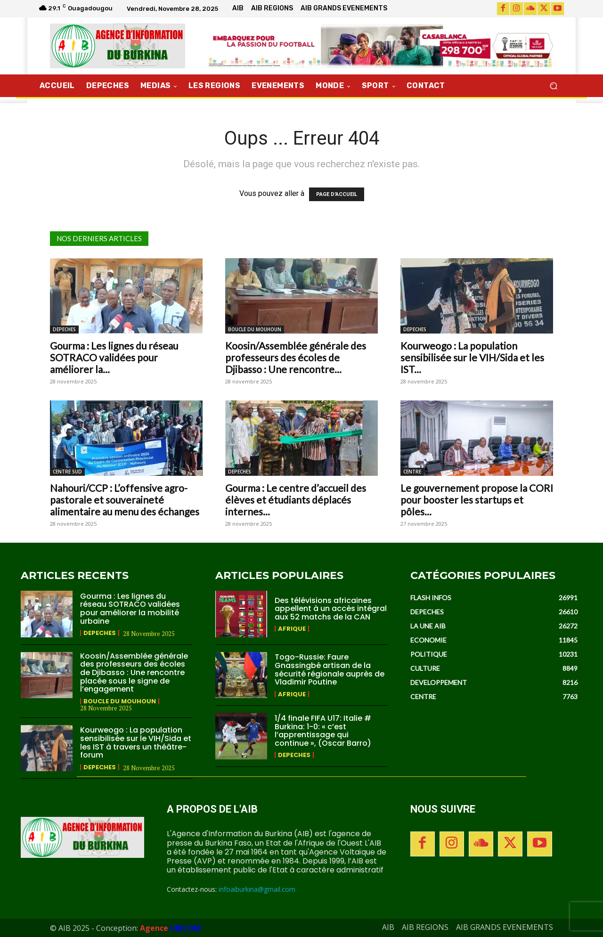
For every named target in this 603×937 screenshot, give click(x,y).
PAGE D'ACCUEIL (336, 194)
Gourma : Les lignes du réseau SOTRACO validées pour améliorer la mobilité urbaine (130, 609)
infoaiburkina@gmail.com (257, 889)
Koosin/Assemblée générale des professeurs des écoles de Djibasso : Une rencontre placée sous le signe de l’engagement (134, 672)
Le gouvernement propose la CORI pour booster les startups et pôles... (476, 499)
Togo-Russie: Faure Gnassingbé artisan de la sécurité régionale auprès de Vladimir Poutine (329, 669)
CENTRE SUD (67, 471)
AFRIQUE (292, 629)
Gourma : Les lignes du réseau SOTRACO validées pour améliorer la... (114, 357)
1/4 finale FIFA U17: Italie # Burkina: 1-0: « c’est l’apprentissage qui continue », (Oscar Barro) (323, 731)
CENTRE (412, 471)
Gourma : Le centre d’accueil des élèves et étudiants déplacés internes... (295, 499)
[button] (553, 86)
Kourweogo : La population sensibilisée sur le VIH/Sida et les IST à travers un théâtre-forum (135, 742)
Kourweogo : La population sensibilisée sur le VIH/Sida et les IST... (472, 357)
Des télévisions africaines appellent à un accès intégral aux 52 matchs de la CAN (331, 608)
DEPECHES (64, 329)
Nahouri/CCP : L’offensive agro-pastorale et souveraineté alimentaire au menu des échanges (124, 499)
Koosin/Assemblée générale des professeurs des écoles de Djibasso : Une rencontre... (295, 357)
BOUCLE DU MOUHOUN (254, 329)
